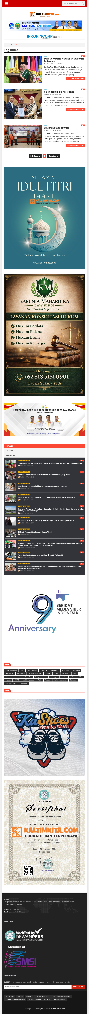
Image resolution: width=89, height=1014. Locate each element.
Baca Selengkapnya (76, 78)
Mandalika (18, 677)
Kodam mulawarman (60, 680)
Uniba (45, 56)
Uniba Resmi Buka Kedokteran (59, 91)
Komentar (10, 455)
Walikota (64, 677)
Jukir (74, 673)
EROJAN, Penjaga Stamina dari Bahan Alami (35, 532)
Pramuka (8, 677)
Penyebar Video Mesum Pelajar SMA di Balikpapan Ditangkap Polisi (44, 475)
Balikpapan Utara (11, 683)
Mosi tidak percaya (28, 680)
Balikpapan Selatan (76, 677)
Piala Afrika (65, 670)
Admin (21, 465)
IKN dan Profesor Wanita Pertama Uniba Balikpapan (64, 60)
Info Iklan (29, 996)
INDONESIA (54, 670)
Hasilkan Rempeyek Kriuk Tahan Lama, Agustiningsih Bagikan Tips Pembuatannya (50, 463)
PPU (22, 670)
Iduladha (48, 673)
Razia (39, 680)
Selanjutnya (53, 156)
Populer (9, 446)
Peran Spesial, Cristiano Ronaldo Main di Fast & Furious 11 (40, 555)
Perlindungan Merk (59, 999)
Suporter (8, 680)
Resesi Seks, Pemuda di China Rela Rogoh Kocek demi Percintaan (43, 486)
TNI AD (17, 680)
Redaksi (22, 477)
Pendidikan (28, 677)
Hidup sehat (65, 673)
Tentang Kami (10, 996)
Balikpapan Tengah (41, 677)
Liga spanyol (21, 673)
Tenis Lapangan (32, 670)
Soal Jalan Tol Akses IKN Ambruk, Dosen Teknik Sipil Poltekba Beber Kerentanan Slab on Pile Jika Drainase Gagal (51, 510)
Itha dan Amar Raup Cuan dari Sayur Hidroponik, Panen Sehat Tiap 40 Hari (47, 497)
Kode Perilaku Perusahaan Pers (15, 999)
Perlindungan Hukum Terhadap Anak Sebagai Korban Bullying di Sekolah (46, 520)
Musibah (47, 680)
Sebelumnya (35, 156)
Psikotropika (23, 683)
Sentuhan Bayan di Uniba (56, 127)
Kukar (56, 673)
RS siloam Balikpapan (35, 673)
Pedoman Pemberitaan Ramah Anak (39, 999)
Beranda (7, 45)
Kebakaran (44, 670)
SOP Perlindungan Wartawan (61, 996)
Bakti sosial (76, 670)
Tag (12, 45)
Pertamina (73, 680)
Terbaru (9, 451)
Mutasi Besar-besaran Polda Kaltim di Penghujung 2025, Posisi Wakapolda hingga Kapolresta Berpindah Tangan (49, 567)
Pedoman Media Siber (42, 996)
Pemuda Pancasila (11, 670)
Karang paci (54, 677)
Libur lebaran (9, 673)
